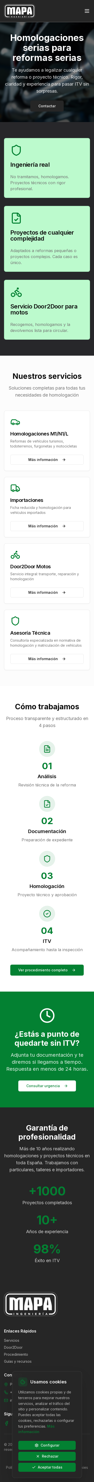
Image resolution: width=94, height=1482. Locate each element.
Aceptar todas (47, 1467)
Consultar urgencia (47, 1086)
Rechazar (47, 1456)
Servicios (11, 1340)
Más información (47, 459)
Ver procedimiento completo (47, 970)
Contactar (47, 106)
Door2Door (13, 1347)
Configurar (47, 1445)
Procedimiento (16, 1354)
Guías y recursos (18, 1361)
